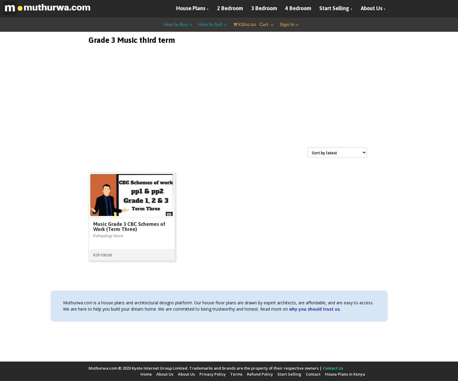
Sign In (287, 24)
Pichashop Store (108, 235)
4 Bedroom (298, 8)
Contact (313, 374)
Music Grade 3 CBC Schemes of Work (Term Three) (129, 226)
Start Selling (334, 8)
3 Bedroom (264, 8)
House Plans (190, 8)
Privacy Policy (212, 374)
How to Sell (210, 24)
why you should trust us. (315, 309)
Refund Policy (260, 374)
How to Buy (176, 24)
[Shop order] (337, 152)
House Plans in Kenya (345, 374)
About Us (371, 8)
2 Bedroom (230, 8)
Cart (251, 24)
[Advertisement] (229, 103)
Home (146, 374)
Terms (236, 374)
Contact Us (333, 368)
